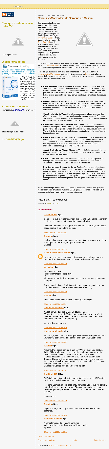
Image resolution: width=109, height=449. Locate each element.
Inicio (75, 440)
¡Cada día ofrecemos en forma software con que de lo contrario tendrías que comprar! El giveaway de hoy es (22, 72)
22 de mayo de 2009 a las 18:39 (55, 292)
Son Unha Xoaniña (53, 419)
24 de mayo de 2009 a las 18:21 (55, 432)
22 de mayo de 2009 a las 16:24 (55, 249)
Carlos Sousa (50, 215)
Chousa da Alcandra (51, 65)
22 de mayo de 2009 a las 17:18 (55, 264)
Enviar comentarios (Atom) (60, 445)
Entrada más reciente (46, 440)
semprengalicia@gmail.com (49, 74)
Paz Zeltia (48, 267)
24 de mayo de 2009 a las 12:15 (55, 400)
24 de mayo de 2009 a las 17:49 (55, 415)
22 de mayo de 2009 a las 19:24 (55, 304)
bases (87, 74)
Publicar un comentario (46, 436)
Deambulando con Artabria (57, 253)
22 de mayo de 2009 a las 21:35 (55, 328)
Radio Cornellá (44, 42)
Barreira (48, 236)
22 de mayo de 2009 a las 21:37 (55, 342)
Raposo (47, 295)
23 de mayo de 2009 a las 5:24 (55, 370)
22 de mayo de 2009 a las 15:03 (55, 232)
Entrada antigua (100, 440)
